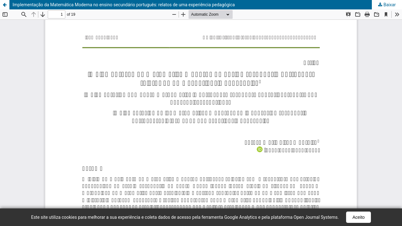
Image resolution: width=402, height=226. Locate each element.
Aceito (358, 217)
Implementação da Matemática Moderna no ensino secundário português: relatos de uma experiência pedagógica (124, 4)
